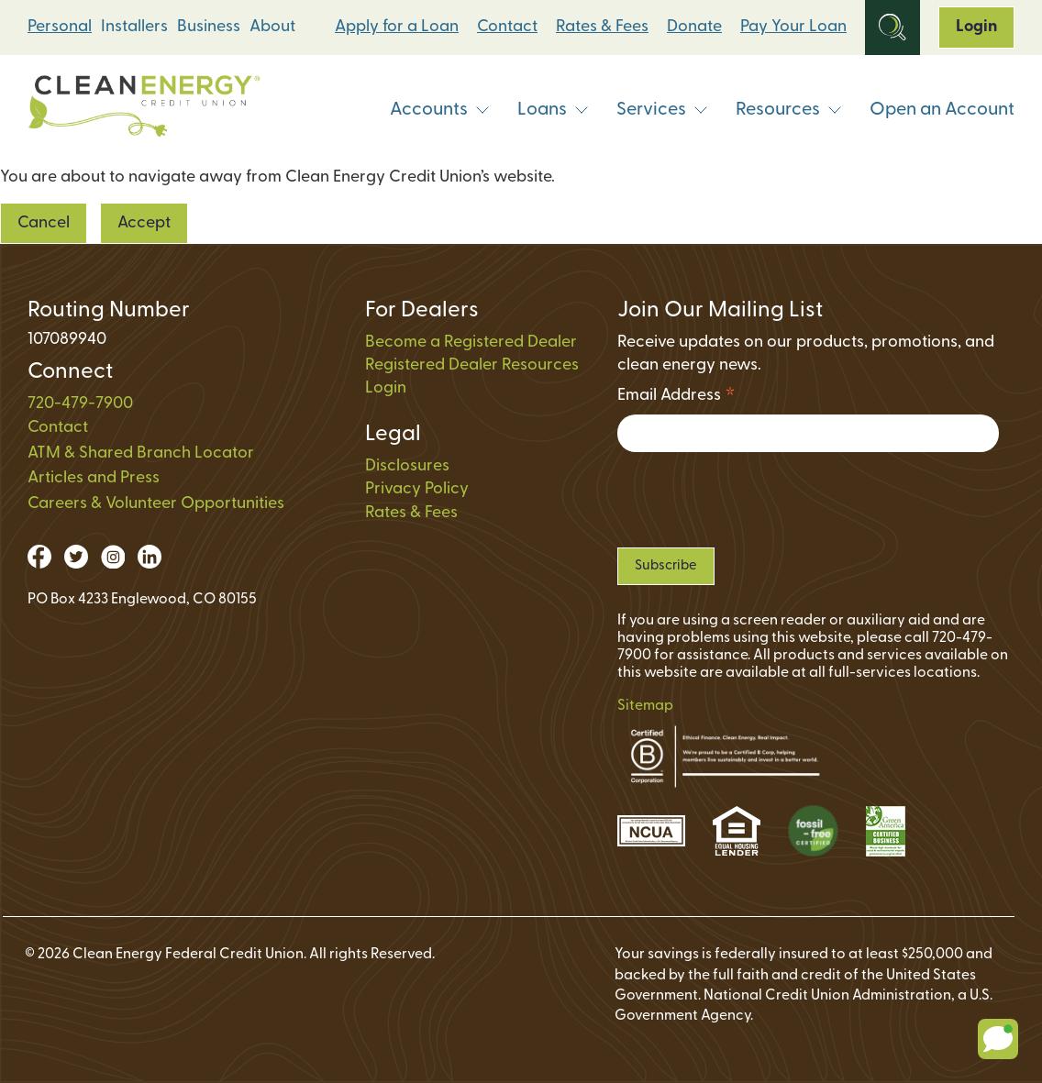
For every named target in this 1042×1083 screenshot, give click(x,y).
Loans (553, 110)
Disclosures (407, 466)
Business (208, 27)
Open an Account (942, 110)
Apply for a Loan (397, 27)
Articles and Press (94, 478)
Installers (134, 27)
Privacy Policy (417, 489)
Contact (507, 27)
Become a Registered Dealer (471, 342)
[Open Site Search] (892, 27)
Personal (60, 27)
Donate (694, 27)
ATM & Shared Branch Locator (141, 453)
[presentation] (756, 500)
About (272, 27)
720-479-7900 (80, 404)
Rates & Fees (602, 27)
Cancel (43, 223)
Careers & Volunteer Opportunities (156, 504)
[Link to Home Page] (144, 110)
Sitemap (645, 706)
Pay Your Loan (793, 27)
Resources (789, 110)
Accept (144, 223)
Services (662, 110)
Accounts (440, 110)
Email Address (676, 398)
